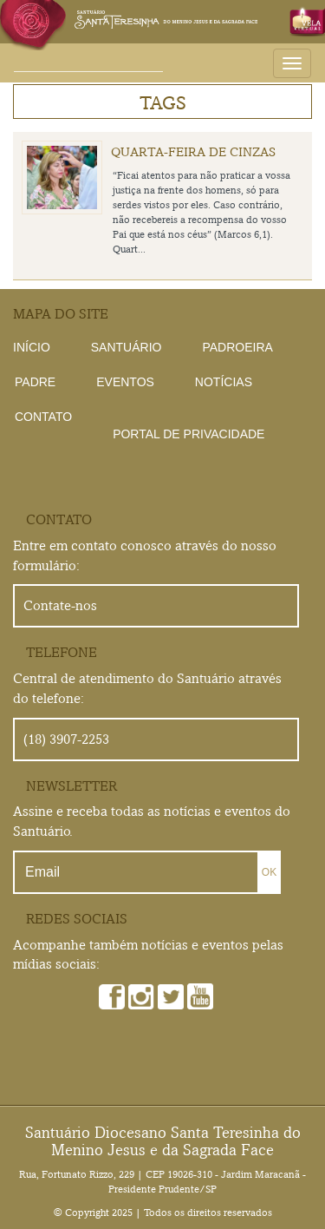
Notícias (223, 382)
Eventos (125, 382)
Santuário (126, 347)
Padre (35, 382)
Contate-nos (60, 605)
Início (31, 347)
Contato (43, 417)
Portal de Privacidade (188, 434)
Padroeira (237, 347)
